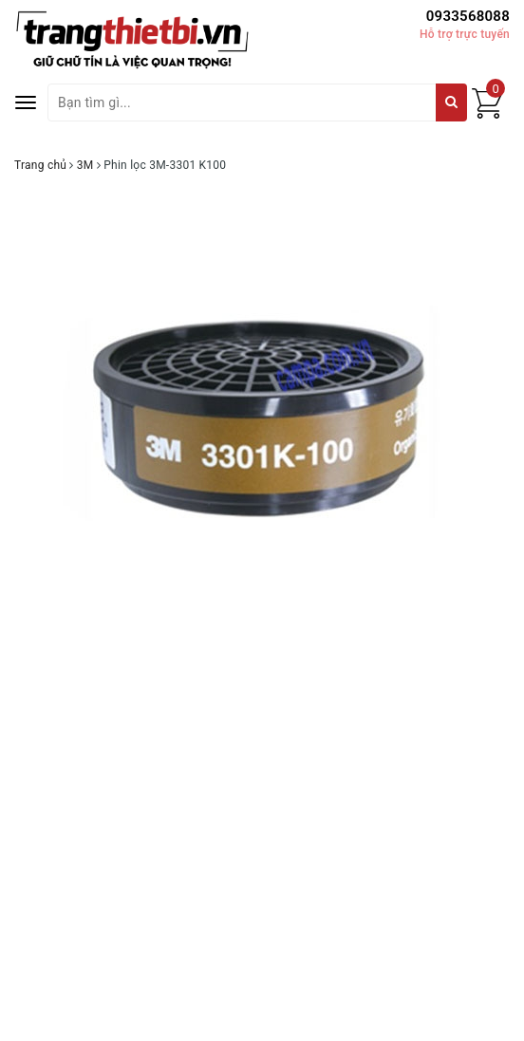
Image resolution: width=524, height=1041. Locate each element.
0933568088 (468, 16)
